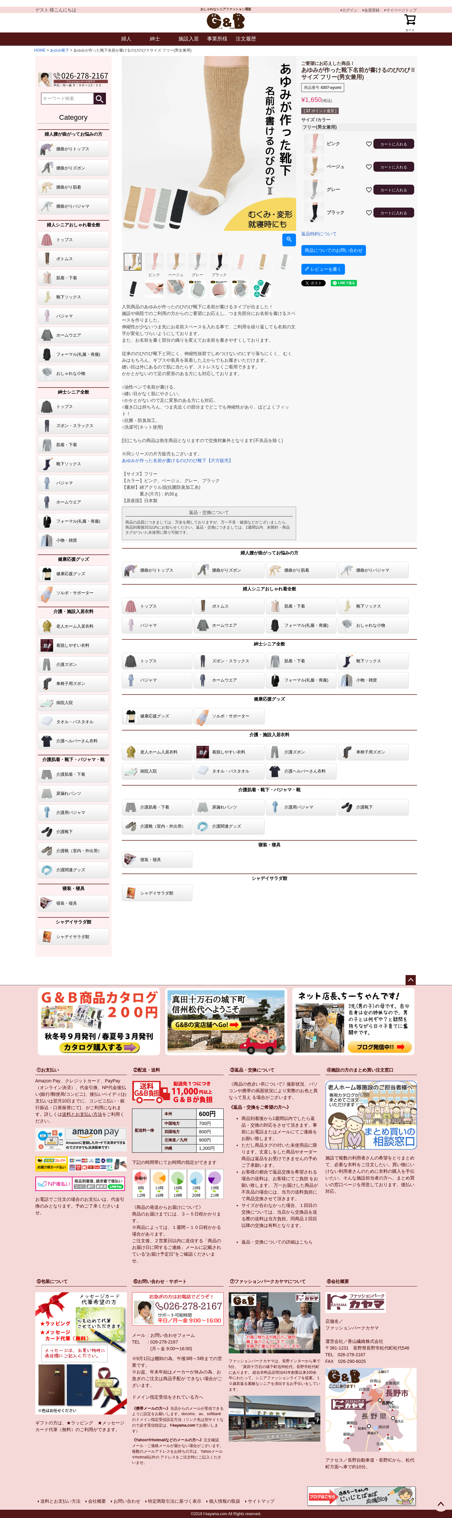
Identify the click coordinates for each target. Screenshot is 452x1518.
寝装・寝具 (73, 888)
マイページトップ (401, 10)
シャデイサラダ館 (73, 921)
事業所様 (217, 38)
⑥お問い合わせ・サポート (160, 1281)
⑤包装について (52, 1281)
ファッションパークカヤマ (352, 1327)
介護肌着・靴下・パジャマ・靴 (73, 759)
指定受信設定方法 (166, 1419)
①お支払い (48, 1070)
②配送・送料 (146, 1070)
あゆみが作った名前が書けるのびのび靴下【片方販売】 (177, 460)
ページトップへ (411, 980)
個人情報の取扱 (224, 1501)
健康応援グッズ (73, 559)
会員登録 (371, 10)
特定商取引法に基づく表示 (174, 1501)
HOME (40, 50)
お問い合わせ (127, 1501)
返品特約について (319, 233)
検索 (100, 98)
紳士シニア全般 (73, 392)
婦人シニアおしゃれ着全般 (73, 224)
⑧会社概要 (338, 1281)
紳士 (155, 38)
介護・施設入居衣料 (73, 611)
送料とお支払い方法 (82, 1114)
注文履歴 (246, 38)
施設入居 (188, 38)
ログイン (350, 10)
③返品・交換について (252, 1070)
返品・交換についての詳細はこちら (277, 1241)
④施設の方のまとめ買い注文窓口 (360, 1070)
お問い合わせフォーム (172, 1335)
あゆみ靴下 (59, 50)
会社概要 (97, 1501)
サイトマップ (261, 1501)
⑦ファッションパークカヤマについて (268, 1281)
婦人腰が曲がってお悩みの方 (73, 134)
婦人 (126, 38)
